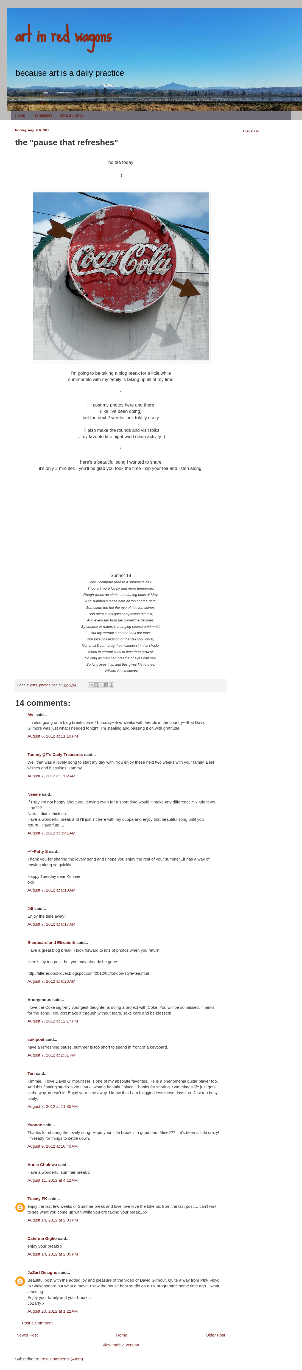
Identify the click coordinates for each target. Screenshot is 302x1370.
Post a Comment (37, 1323)
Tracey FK (37, 1198)
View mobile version (120, 1345)
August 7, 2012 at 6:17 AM (51, 924)
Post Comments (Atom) (61, 1359)
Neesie (34, 794)
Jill (30, 908)
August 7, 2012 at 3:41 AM (51, 833)
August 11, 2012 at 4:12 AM (52, 1180)
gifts (33, 685)
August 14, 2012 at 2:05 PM (52, 1254)
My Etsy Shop (71, 115)
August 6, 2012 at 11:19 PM (52, 736)
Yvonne (34, 1124)
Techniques (42, 115)
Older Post (215, 1335)
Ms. (30, 714)
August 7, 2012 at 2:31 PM (51, 1055)
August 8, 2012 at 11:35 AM (52, 1106)
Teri (31, 1073)
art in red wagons (63, 34)
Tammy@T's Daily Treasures (55, 754)
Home (20, 115)
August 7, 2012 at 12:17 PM (52, 1021)
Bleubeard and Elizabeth (51, 942)
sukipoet (35, 1039)
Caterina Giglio (42, 1238)
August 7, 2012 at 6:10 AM (51, 890)
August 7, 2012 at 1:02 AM (51, 776)
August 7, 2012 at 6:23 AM (51, 981)
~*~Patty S (37, 851)
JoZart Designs (42, 1272)
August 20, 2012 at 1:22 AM (52, 1311)
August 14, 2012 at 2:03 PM (52, 1220)
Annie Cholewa (42, 1164)
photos (45, 685)
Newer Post (27, 1335)
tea (55, 685)
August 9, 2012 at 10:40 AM (52, 1146)
